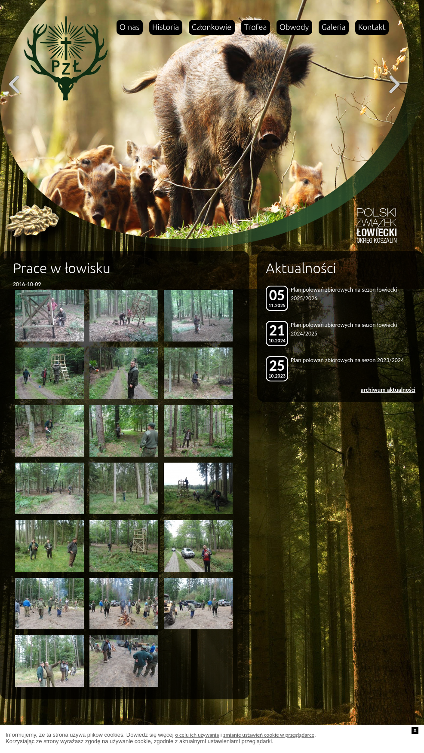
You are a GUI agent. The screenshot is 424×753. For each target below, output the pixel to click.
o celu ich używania (197, 735)
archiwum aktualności (388, 389)
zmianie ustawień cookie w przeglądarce (268, 735)
